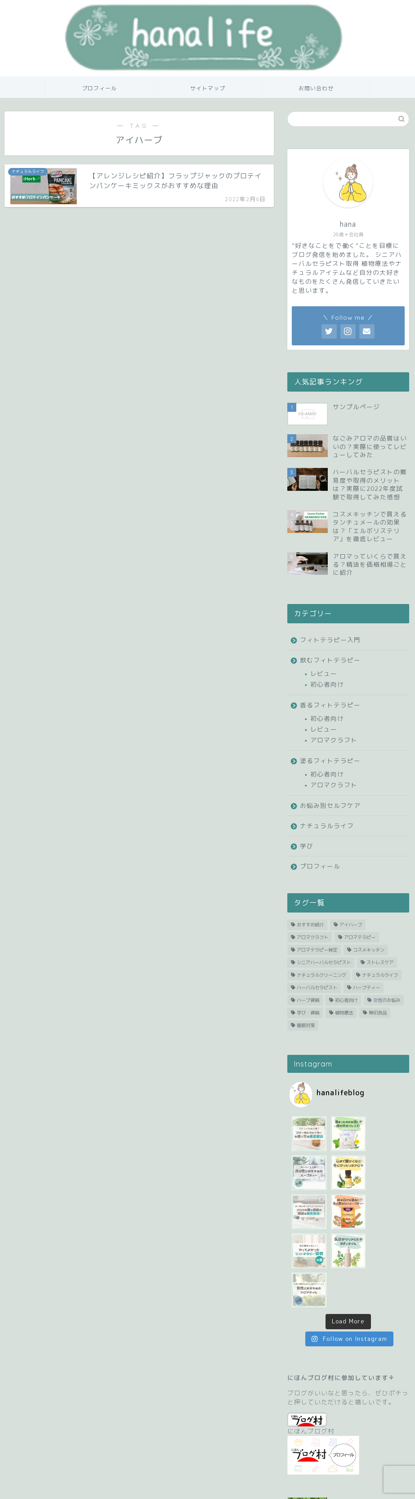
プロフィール (99, 88)
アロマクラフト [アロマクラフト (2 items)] (312, 937)
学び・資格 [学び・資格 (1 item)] (308, 1013)
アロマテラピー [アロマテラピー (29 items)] (359, 937)
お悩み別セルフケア (330, 805)
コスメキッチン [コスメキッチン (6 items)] (368, 950)
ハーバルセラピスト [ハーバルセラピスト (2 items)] (317, 987)
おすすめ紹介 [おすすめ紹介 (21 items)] (310, 924)
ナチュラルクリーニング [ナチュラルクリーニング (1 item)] (321, 975)
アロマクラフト (333, 740)
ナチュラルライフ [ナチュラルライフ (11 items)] (380, 975)
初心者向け (327, 684)
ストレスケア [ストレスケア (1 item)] (379, 962)
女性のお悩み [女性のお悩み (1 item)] (386, 1000)
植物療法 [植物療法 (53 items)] (344, 1013)
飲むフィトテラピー (330, 660)
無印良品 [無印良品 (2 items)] (378, 1013)
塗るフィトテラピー (330, 760)
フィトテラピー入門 (330, 639)
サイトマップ (207, 88)
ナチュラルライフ (327, 825)
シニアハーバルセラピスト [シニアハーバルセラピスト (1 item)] (324, 962)
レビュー (323, 673)
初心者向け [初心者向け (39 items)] (346, 1000)
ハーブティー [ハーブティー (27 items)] (366, 987)
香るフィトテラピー (330, 705)
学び (306, 846)
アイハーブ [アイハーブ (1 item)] (350, 924)
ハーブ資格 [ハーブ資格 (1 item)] (308, 1000)
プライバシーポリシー (48, 1488)
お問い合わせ (316, 88)
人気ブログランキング (316, 1447)
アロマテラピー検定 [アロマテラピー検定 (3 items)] (317, 950)
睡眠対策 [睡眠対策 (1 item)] (306, 1025)
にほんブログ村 (311, 1346)
